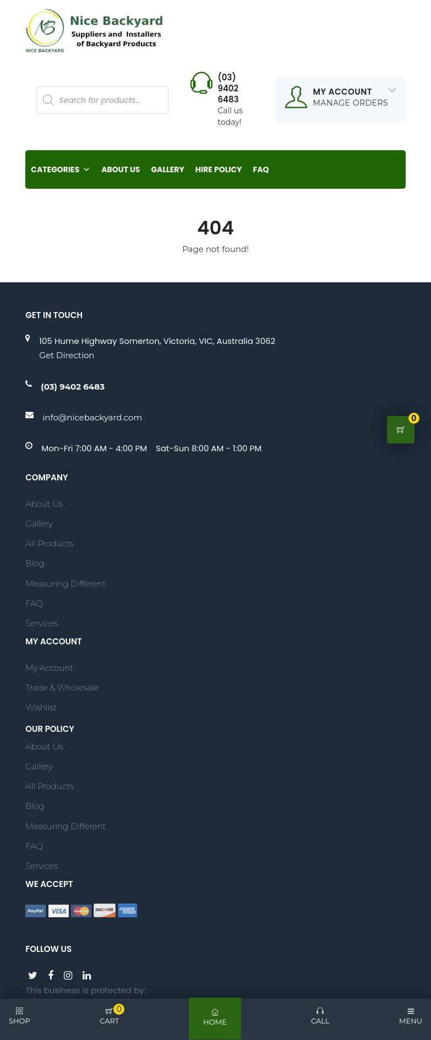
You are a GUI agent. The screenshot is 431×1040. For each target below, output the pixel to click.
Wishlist (41, 707)
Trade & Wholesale (62, 687)
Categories (60, 170)
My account (49, 668)
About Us (120, 170)
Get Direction (66, 356)
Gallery (167, 170)
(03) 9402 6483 (73, 386)
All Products (49, 543)
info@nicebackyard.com (92, 417)
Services (41, 623)
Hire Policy (218, 170)
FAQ (261, 170)
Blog (34, 564)
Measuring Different (65, 583)
